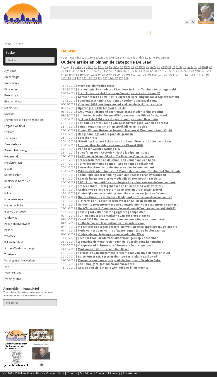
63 (136, 71)
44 (66, 71)
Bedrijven (108, 33)
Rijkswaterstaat (13, 242)
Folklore (9, 132)
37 (191, 67)
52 (95, 71)
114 (196, 74)
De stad (27, 33)
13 (102, 67)
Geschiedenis (12, 144)
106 (154, 74)
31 (169, 67)
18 (121, 67)
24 (143, 67)
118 (68, 78)
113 (190, 74)
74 (177, 71)
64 (140, 71)
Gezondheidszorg (15, 150)
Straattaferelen (180, 33)
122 (89, 78)
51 (92, 71)
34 (180, 67)
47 (77, 71)
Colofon (72, 373)
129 (126, 78)
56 (110, 71)
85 (66, 74)
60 (125, 71)
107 (159, 74)
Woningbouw (12, 279)
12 (99, 67)
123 (94, 78)
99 (118, 74)
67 (151, 71)
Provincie (10, 236)
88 (77, 74)
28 (158, 67)
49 (84, 71)
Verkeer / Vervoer (134, 33)
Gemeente (10, 138)
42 (210, 67)
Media (8, 187)
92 (92, 74)
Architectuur (11, 83)
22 (136, 67)
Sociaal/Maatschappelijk (19, 248)
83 (210, 71)
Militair (8, 193)
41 (206, 67)
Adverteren (130, 373)
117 (63, 78)
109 (169, 74)
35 (184, 67)
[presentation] (28, 313)
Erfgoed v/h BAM (14, 126)
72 (170, 71)
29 (162, 67)
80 (199, 71)
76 (184, 71)
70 (162, 71)
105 (149, 74)
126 (110, 78)
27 (154, 67)
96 (107, 74)
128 (121, 78)
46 (73, 71)
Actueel (9, 33)
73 (173, 71)
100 (122, 74)
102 (133, 74)
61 (129, 71)
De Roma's (11, 107)
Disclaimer (86, 373)
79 (196, 71)
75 (181, 71)
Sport (158, 33)
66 (147, 71)
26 (151, 67)
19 (125, 67)
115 (201, 74)
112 (185, 74)
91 (88, 74)
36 (188, 67)
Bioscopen (11, 89)
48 (81, 71)
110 (175, 74)
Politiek (8, 230)
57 (114, 71)
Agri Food (10, 71)
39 (199, 67)
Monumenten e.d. (15, 199)
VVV (6, 266)
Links (61, 373)
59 (121, 71)
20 (128, 67)
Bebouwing (47, 33)
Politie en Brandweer (17, 224)
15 (110, 67)
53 (99, 71)
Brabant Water (13, 101)
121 (84, 78)
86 (70, 74)
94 (99, 74)
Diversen (9, 114)
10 (91, 67)
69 (159, 71)
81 (203, 71)
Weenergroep (13, 273)
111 (180, 74)
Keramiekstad (12, 175)
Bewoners (69, 33)
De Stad (18, 44)
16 (114, 67)
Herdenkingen (13, 162)
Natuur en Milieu (14, 205)
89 (81, 74)
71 (166, 71)
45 (70, 71)
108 (164, 74)
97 (110, 74)
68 (155, 71)
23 (140, 67)
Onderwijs (10, 218)
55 (107, 71)
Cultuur (89, 33)
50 (88, 71)
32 (173, 67)
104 (143, 74)
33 (177, 67)
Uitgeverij (114, 373)
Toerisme (10, 254)
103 (138, 74)
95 (103, 74)
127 (115, 78)
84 (62, 74)
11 (95, 67)
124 (100, 78)
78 (192, 71)
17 (117, 67)
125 (105, 78)
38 (195, 67)
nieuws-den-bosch (15, 211)
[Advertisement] (101, 12)
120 (79, 78)
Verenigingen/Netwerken (19, 260)
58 (118, 71)
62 (133, 71)
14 (106, 67)
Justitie (8, 169)
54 (103, 71)
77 (188, 71)
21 (132, 67)
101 (128, 74)
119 (74, 78)
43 (62, 71)
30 (165, 67)
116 (206, 74)
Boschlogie (11, 95)
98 (114, 74)
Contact (100, 373)
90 (84, 74)
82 (207, 71)
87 (73, 74)
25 (147, 67)
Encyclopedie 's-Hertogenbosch (24, 120)
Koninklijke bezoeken (17, 181)
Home (7, 44)
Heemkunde (11, 156)
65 (144, 71)
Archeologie (11, 77)
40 (203, 67)
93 (95, 74)
